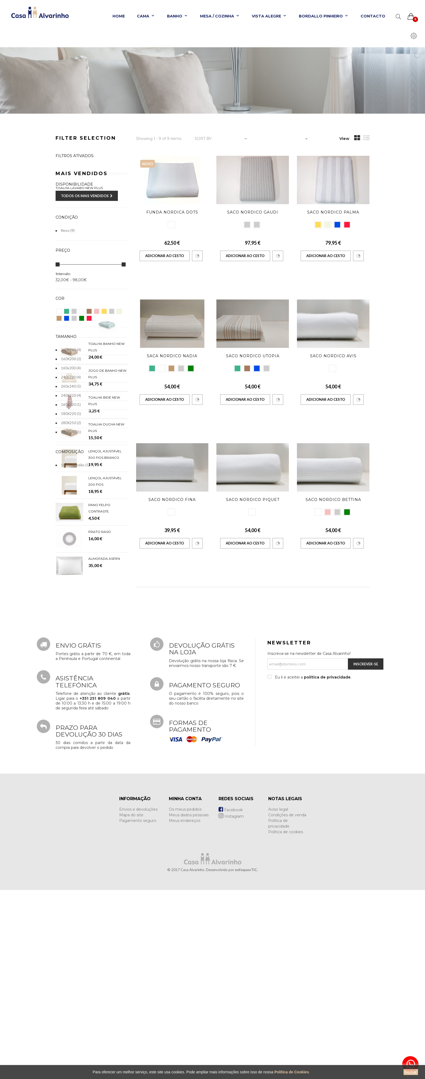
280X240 (71, 432)
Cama (146, 16)
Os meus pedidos (185, 998)
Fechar (411, 1072)
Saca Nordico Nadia (172, 355)
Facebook (231, 999)
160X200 (71, 359)
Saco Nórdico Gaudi (252, 212)
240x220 (71, 377)
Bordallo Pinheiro (323, 16)
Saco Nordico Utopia (252, 355)
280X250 (71, 423)
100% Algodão (75, 465)
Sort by (203, 138)
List (366, 138)
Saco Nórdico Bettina (333, 499)
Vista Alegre (269, 16)
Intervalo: (63, 274)
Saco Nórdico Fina (172, 499)
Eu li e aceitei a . (312, 866)
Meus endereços (184, 1010)
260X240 (71, 350)
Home (118, 16)
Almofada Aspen (104, 745)
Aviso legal (278, 998)
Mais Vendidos (82, 489)
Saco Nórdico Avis (333, 355)
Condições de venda (287, 1004)
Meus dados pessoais (189, 1004)
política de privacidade (327, 866)
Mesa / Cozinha (220, 16)
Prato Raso (99, 718)
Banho (177, 16)
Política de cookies (285, 1021)
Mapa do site (131, 1004)
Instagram (231, 1005)
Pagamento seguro (137, 1010)
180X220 (71, 414)
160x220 (71, 404)
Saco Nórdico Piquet (252, 499)
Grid (357, 138)
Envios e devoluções (138, 998)
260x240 (71, 386)
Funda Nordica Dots (172, 212)
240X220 (71, 395)
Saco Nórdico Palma (333, 212)
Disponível (72, 197)
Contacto (373, 16)
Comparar (197, 256)
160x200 (71, 368)
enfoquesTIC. (246, 1059)
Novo (68, 230)
